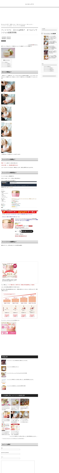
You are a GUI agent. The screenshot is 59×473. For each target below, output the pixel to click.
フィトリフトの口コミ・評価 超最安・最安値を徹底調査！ (15, 421)
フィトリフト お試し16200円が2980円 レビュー (24, 408)
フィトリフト (3, 41)
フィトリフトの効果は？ (48, 68)
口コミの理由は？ (5, 62)
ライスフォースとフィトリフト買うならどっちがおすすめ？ (13, 438)
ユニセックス (29, 4)
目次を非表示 (7, 60)
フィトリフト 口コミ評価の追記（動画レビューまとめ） (17, 360)
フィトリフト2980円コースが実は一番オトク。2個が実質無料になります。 (20, 379)
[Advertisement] (29, 16)
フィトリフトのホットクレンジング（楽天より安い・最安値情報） (15, 433)
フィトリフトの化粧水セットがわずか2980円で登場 (16, 386)
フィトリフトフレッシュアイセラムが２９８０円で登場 (17, 373)
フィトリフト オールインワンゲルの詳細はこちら (10, 320)
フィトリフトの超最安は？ (6, 66)
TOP (5, 24)
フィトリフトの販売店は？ (6, 65)
